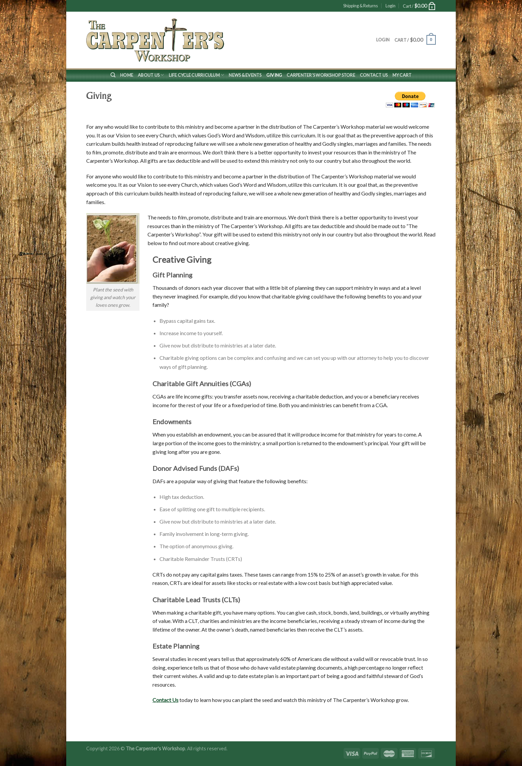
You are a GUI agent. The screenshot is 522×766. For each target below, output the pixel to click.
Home (126, 75)
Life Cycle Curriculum (196, 75)
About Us (151, 75)
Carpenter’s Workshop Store (321, 75)
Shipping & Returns (360, 5)
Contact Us (374, 75)
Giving (274, 75)
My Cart (402, 75)
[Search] (113, 75)
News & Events (245, 75)
